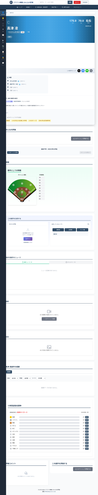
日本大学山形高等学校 (50, 120)
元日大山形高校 (20, 32)
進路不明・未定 (20, 84)
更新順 (60, 230)
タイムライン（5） (72, 263)
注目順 (72, 230)
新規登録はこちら (32, 243)
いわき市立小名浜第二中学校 (25, 120)
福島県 (14, 120)
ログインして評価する (81, 138)
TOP (11, 13)
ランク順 (83, 230)
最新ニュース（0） (32, 263)
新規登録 (85, 2)
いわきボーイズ (39, 120)
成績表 (14, 374)
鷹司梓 (58, 234)
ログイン (77, 2)
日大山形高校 (19, 81)
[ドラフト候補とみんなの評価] (23, 2)
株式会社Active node (50, 494)
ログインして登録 (52, 321)
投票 (87, 419)
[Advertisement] (52, 55)
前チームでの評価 (19, 153)
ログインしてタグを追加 (19, 117)
